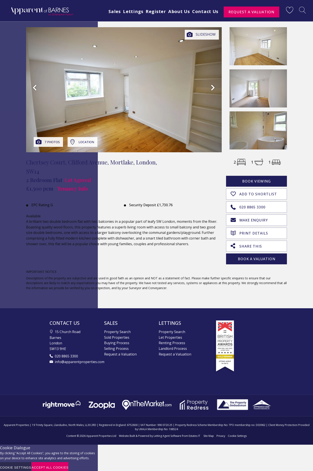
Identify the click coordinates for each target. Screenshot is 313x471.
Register (152, 11)
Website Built (127, 434)
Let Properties (170, 335)
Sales (108, 11)
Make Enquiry (249, 218)
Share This (246, 244)
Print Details (249, 231)
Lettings (128, 11)
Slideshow (206, 34)
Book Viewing (256, 181)
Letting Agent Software (167, 434)
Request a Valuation (251, 11)
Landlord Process (173, 346)
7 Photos (52, 142)
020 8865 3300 (248, 205)
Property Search (117, 329)
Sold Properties (116, 335)
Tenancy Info (72, 188)
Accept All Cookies (50, 465)
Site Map (208, 434)
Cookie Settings (237, 434)
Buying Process (116, 341)
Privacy (220, 434)
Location (86, 142)
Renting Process (172, 341)
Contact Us (204, 11)
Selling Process (116, 346)
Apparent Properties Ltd (101, 434)
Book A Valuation (256, 257)
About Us (177, 11)
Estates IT (194, 434)
